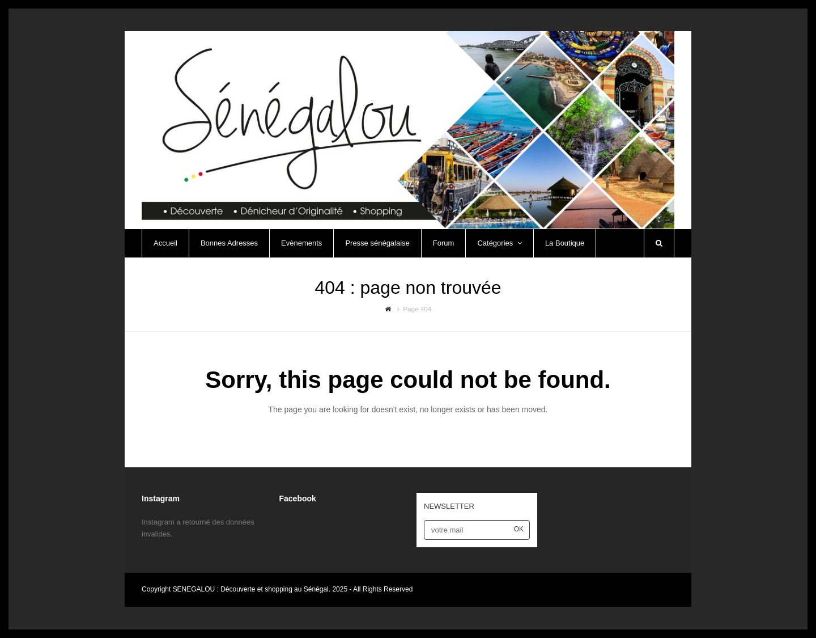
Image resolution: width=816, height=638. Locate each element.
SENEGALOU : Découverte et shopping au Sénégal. (253, 589)
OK (519, 529)
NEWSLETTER (449, 506)
